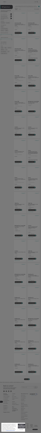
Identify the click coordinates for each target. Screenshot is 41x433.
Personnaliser (21, 429)
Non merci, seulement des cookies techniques (21, 427)
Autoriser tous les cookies (21, 424)
